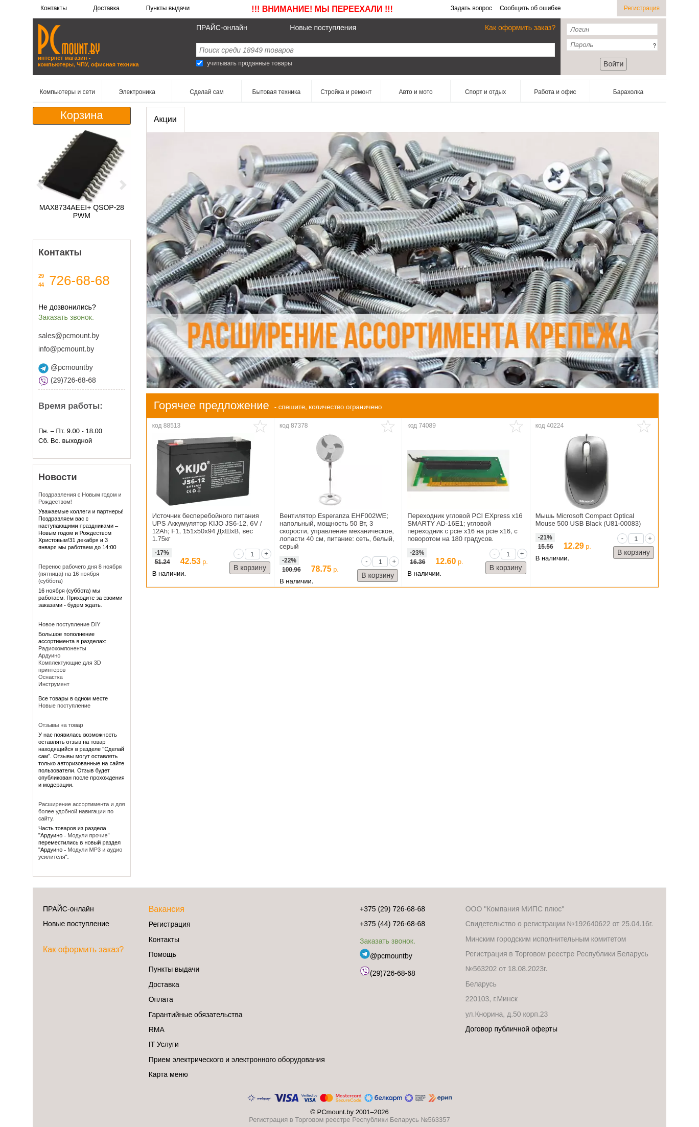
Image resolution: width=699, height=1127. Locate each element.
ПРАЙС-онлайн (221, 28)
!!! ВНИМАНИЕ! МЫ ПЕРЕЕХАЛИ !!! (322, 9)
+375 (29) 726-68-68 (392, 909)
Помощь (162, 954)
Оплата (161, 999)
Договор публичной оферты (511, 1029)
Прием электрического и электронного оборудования (237, 1059)
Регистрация (642, 8)
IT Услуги (164, 1044)
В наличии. (169, 573)
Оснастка (50, 677)
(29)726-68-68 (67, 380)
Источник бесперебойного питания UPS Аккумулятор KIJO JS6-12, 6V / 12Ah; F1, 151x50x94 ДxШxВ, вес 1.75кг (207, 527)
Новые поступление (64, 705)
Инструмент (53, 684)
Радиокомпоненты (62, 648)
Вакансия (166, 909)
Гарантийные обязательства (196, 1015)
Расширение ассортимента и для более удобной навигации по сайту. (81, 811)
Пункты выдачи (168, 8)
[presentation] (165, 119)
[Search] (199, 63)
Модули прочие (87, 835)
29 (41, 276)
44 (41, 285)
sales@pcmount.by (68, 336)
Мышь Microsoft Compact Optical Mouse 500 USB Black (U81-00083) (588, 519)
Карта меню (168, 1074)
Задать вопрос (471, 8)
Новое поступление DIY (69, 624)
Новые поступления (323, 28)
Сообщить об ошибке (530, 8)
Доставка (106, 8)
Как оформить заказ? (520, 28)
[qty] (252, 554)
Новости (57, 477)
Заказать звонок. (66, 317)
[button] (40, 185)
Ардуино (49, 655)
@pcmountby (65, 367)
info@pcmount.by (66, 349)
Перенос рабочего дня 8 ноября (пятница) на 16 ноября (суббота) (80, 574)
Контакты (53, 8)
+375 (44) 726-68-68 (392, 924)
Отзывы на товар (60, 725)
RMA (157, 1029)
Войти (613, 64)
